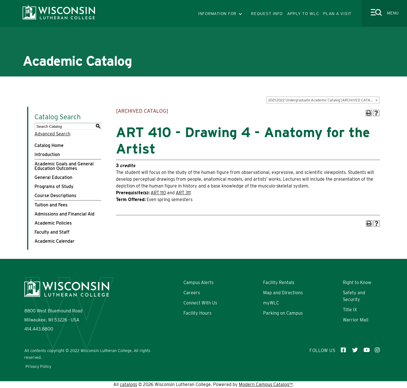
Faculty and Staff (52, 232)
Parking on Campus (283, 313)
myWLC (271, 303)
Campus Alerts (198, 282)
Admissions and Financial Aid (64, 214)
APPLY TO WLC (303, 13)
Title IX (350, 309)
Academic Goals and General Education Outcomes (64, 166)
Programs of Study (53, 186)
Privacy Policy (38, 366)
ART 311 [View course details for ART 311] (183, 192)
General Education (53, 177)
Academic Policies (53, 223)
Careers (191, 292)
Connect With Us (200, 303)
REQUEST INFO (267, 13)
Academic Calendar (54, 241)
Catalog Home (49, 145)
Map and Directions (283, 292)
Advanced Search (52, 134)
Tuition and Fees (51, 205)
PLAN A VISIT (337, 13)
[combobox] (323, 100)
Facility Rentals (278, 282)
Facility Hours (197, 313)
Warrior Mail (355, 320)
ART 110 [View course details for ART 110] (158, 192)
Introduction (47, 154)
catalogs (128, 384)
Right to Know (357, 282)
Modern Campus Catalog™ (266, 384)
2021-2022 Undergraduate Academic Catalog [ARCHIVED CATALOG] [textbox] (323, 100)
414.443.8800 (38, 329)
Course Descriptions (55, 195)
